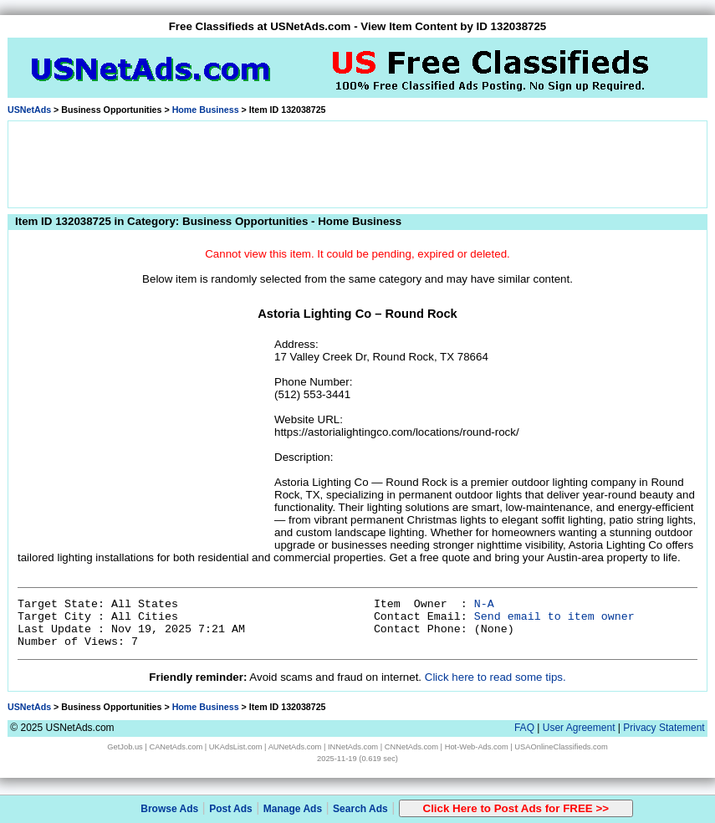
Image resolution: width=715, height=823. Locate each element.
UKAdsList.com (236, 747)
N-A (484, 604)
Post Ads (231, 809)
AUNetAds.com (295, 747)
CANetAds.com (175, 747)
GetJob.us (125, 747)
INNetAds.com (353, 747)
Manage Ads (292, 809)
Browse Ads (169, 809)
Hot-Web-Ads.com (476, 747)
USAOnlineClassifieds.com (560, 747)
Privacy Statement (663, 728)
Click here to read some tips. (495, 677)
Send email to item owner (554, 617)
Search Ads (360, 809)
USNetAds (29, 110)
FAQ (524, 728)
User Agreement (579, 728)
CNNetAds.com (411, 747)
